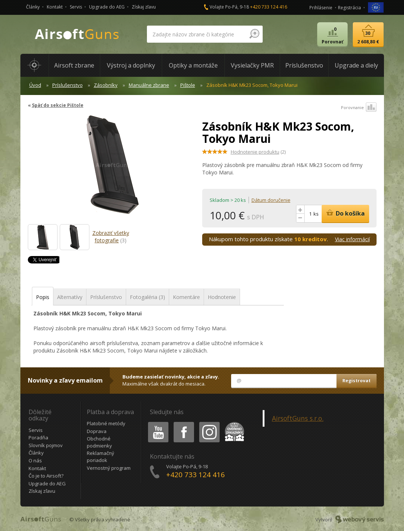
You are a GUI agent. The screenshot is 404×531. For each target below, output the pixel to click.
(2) (258, 151)
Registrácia (349, 7)
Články (33, 7)
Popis (42, 297)
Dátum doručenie (271, 200)
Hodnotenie (222, 297)
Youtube (156, 423)
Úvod (35, 85)
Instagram (209, 423)
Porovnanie (359, 108)
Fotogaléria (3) (147, 297)
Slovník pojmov (46, 445)
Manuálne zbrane (149, 85)
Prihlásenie (320, 7)
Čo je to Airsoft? (46, 475)
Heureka (233, 423)
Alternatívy (69, 297)
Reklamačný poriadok (100, 456)
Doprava (96, 431)
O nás (35, 460)
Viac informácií (352, 239)
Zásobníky (106, 85)
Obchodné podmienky (99, 442)
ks (316, 213)
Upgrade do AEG (107, 7)
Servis (76, 7)
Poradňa (38, 437)
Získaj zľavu (144, 7)
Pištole (187, 85)
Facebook (183, 423)
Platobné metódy (106, 423)
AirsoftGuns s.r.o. (297, 418)
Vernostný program (109, 468)
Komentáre (186, 297)
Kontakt (55, 7)
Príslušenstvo (67, 85)
